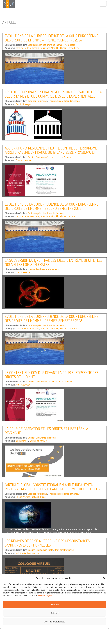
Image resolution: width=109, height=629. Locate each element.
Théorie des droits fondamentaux (64, 101)
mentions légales (45, 596)
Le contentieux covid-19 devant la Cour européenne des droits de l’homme (51, 374)
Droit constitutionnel (37, 101)
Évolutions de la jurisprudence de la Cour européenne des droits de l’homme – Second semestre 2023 (51, 206)
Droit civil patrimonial (46, 437)
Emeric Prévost (23, 497)
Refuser (55, 613)
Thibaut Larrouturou (69, 48)
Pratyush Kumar (38, 497)
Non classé (70, 45)
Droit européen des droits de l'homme (46, 45)
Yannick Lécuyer (23, 272)
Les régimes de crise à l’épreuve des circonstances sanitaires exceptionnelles (47, 542)
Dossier (31, 157)
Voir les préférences (54, 621)
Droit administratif (44, 550)
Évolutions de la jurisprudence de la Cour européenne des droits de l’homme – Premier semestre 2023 (51, 318)
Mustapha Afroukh (50, 48)
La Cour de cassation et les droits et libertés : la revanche (46, 430)
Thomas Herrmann (24, 160)
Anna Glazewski (23, 384)
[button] (104, 578)
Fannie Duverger (23, 104)
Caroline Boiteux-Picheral (27, 48)
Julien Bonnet (22, 441)
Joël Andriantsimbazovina (27, 553)
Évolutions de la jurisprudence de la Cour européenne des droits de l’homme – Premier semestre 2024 (51, 37)
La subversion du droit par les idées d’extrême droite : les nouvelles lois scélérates (53, 262)
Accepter (54, 604)
